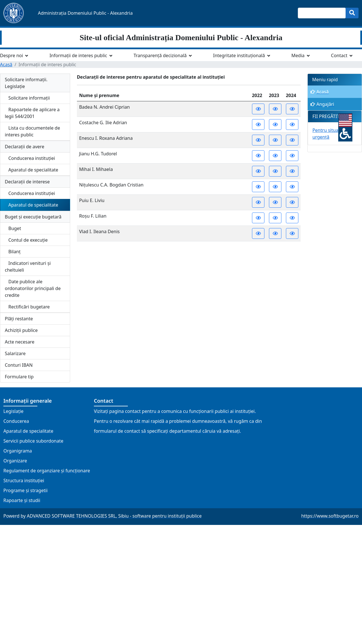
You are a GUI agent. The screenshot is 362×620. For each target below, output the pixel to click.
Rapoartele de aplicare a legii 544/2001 (32, 112)
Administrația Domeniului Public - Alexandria (85, 13)
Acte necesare (19, 342)
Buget (13, 228)
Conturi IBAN (19, 365)
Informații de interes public (78, 55)
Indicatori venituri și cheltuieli (28, 266)
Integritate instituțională (239, 55)
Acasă (6, 64)
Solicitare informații (27, 98)
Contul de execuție (26, 240)
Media (297, 55)
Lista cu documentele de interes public (32, 131)
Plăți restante (19, 319)
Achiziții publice (21, 330)
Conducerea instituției (30, 158)
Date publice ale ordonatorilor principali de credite (33, 288)
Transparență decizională (160, 55)
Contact (339, 55)
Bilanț (13, 251)
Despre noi (11, 55)
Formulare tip (19, 377)
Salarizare (15, 353)
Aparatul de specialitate (31, 170)
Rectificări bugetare (27, 307)
